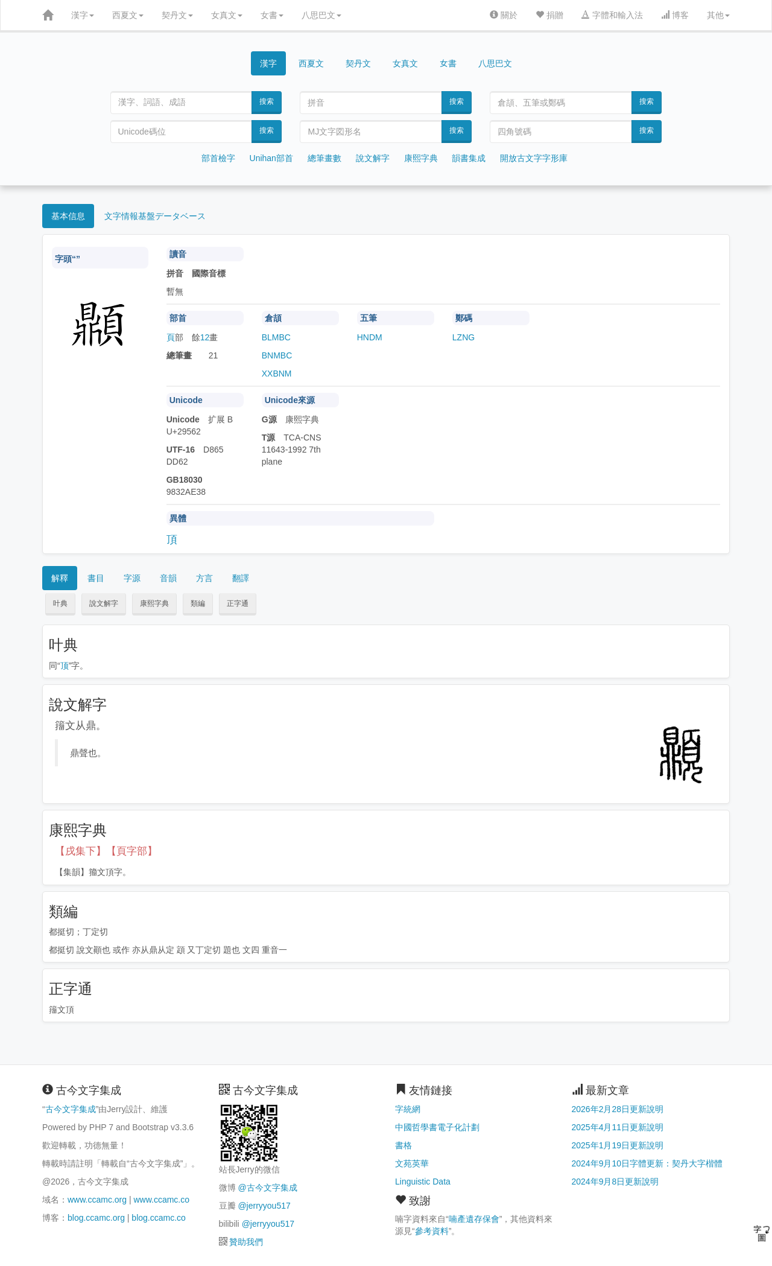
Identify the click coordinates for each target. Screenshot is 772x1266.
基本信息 (68, 216)
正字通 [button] (237, 603)
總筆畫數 (324, 158)
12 (205, 337)
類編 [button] (198, 603)
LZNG (463, 337)
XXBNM (277, 373)
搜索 (266, 101)
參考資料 (432, 1231)
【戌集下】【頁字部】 (106, 851)
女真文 (226, 15)
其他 (718, 15)
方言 (204, 578)
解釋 (59, 578)
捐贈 (549, 15)
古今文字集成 (70, 1109)
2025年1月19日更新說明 (618, 1145)
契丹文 (177, 15)
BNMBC (277, 355)
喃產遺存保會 (474, 1219)
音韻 (168, 578)
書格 (403, 1145)
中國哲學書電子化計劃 (437, 1127)
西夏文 (128, 15)
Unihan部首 (271, 158)
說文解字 (373, 158)
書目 (95, 578)
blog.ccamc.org (96, 1218)
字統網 (407, 1109)
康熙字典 (421, 158)
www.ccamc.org (97, 1199)
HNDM (369, 337)
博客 (675, 15)
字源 (132, 578)
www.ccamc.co (161, 1199)
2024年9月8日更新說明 (615, 1181)
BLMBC (276, 337)
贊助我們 (246, 1242)
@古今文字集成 (267, 1187)
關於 (503, 15)
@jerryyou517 (264, 1205)
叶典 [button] (60, 603)
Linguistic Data (423, 1181)
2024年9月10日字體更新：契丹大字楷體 (647, 1163)
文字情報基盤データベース (155, 216)
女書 (272, 15)
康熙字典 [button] (154, 603)
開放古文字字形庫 (534, 158)
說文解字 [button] (103, 603)
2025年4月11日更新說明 (618, 1127)
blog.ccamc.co (158, 1218)
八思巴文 (321, 15)
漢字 (82, 15)
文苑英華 (412, 1163)
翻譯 (240, 578)
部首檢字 (218, 158)
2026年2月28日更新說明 (618, 1109)
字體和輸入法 (612, 15)
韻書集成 (469, 158)
